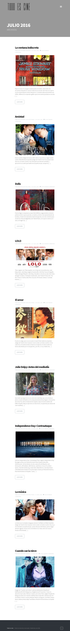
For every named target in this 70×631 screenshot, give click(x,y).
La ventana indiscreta (26, 47)
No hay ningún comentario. (48, 186)
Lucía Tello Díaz (27, 186)
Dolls (18, 184)
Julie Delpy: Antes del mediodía (32, 367)
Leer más (20, 102)
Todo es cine (10, 628)
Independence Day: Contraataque (33, 426)
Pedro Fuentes (26, 553)
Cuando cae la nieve (25, 551)
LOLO (18, 241)
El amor (19, 300)
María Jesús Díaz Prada (28, 119)
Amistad (19, 116)
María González (27, 50)
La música (20, 492)
